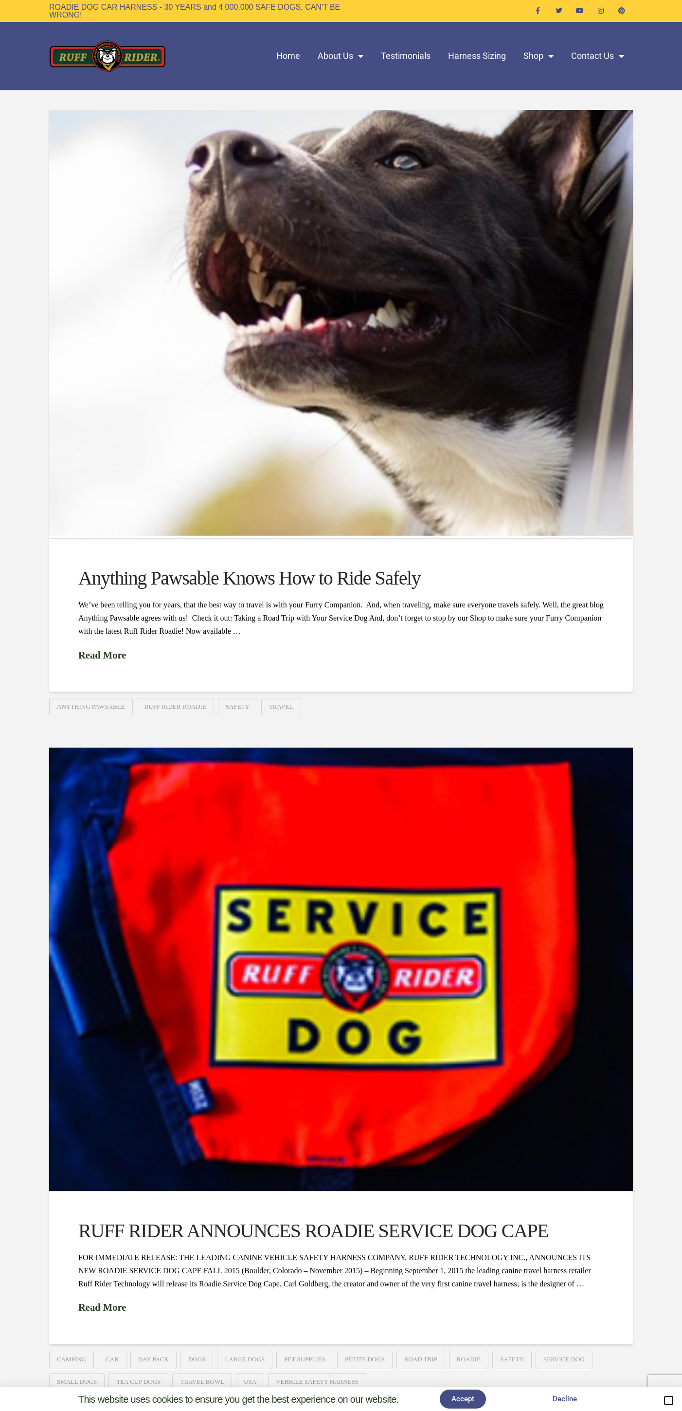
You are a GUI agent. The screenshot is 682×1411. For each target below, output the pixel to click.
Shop (538, 56)
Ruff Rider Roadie (175, 706)
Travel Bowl (202, 1381)
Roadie (469, 1359)
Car (112, 1359)
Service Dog (564, 1359)
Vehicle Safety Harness (317, 1381)
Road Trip (420, 1359)
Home (288, 56)
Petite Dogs (365, 1359)
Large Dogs (245, 1359)
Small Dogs (77, 1381)
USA (250, 1381)
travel (281, 706)
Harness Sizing (477, 56)
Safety (238, 706)
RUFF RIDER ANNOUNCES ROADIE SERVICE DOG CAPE (313, 1231)
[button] (668, 1400)
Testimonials (406, 56)
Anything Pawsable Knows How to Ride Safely (249, 578)
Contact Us (597, 56)
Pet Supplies (304, 1359)
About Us (340, 56)
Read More (102, 655)
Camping (71, 1359)
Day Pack (153, 1359)
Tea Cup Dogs (138, 1381)
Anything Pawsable (91, 706)
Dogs (196, 1359)
